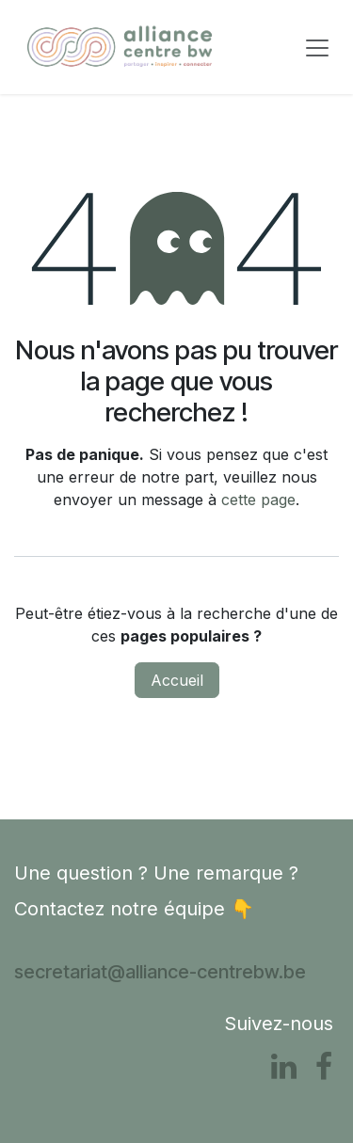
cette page (258, 499)
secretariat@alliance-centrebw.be (160, 971)
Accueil (177, 680)
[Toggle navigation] (317, 47)
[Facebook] (324, 1067)
